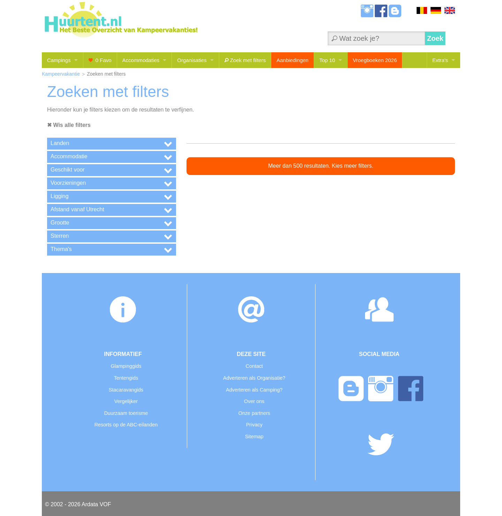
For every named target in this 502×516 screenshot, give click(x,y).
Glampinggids (126, 366)
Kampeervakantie (61, 74)
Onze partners (254, 413)
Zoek (435, 38)
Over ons (254, 401)
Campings (59, 60)
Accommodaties (141, 60)
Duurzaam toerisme (126, 413)
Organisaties (191, 60)
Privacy (254, 424)
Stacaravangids (126, 390)
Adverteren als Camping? (254, 390)
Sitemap (254, 436)
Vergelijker (126, 401)
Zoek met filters (245, 60)
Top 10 (327, 60)
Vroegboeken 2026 (375, 60)
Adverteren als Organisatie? (254, 378)
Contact (254, 366)
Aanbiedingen (292, 60)
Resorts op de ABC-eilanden (126, 424)
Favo (100, 60)
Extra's (440, 60)
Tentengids (126, 378)
